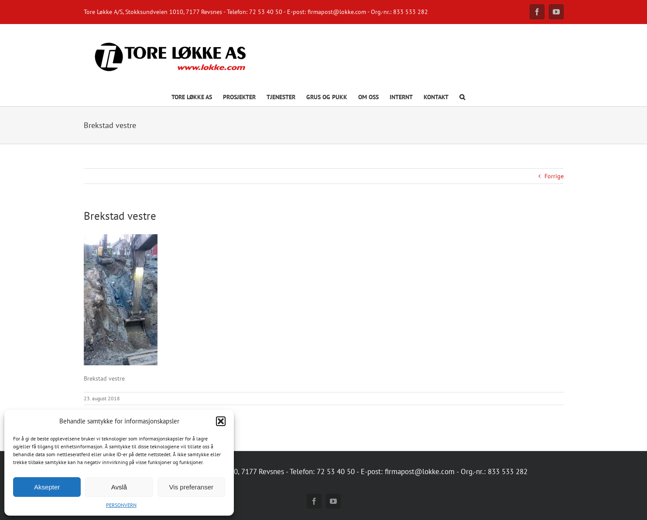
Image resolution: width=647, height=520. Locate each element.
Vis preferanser (191, 487)
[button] (220, 421)
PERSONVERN (121, 505)
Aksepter (47, 487)
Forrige (554, 176)
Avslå (119, 487)
